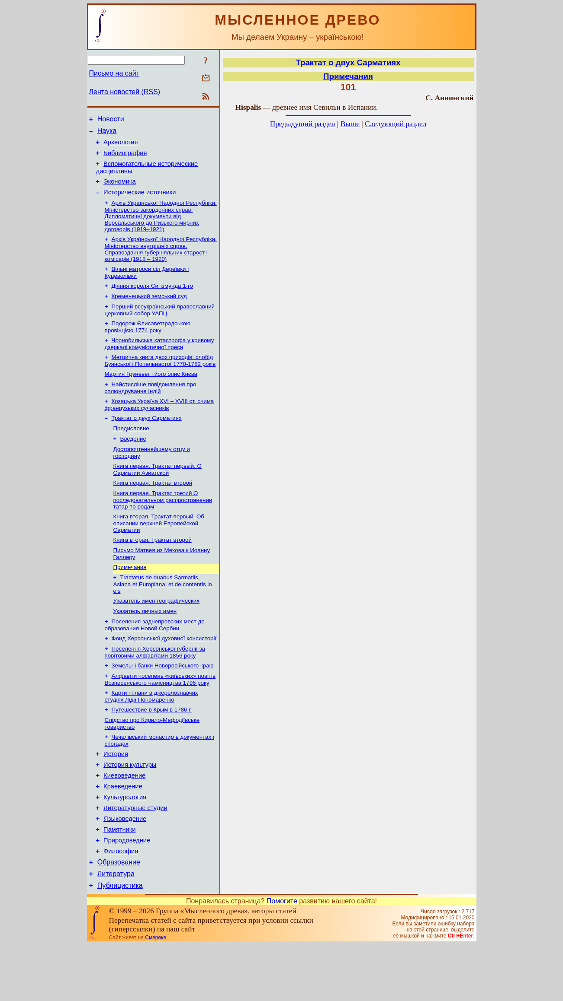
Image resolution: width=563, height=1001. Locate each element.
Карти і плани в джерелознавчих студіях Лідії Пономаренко (151, 733)
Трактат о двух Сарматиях (147, 438)
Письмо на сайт (114, 73)
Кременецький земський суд (149, 309)
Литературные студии (135, 855)
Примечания (130, 596)
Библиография (125, 158)
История (115, 794)
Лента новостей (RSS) (125, 91)
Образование (118, 915)
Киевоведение (124, 818)
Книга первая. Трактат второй (153, 507)
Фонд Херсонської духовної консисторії (164, 671)
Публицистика (120, 941)
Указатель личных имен (145, 642)
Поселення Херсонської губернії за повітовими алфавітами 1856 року (155, 686)
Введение (133, 461)
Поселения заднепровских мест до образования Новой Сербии (155, 657)
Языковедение (124, 867)
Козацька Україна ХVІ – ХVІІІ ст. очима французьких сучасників (159, 424)
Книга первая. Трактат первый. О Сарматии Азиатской (157, 493)
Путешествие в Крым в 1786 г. (152, 747)
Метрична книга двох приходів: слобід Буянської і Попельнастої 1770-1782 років (160, 377)
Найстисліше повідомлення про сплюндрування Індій (150, 406)
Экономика (119, 189)
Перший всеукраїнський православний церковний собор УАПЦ (160, 324)
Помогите (282, 957)
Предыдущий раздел (302, 124)
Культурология (124, 842)
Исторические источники (139, 201)
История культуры (129, 806)
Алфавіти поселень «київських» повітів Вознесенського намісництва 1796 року (160, 715)
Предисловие (131, 449)
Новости (110, 120)
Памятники (119, 879)
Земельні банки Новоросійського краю (163, 700)
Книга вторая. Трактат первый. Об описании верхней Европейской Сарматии (159, 549)
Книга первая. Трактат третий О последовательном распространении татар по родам (162, 525)
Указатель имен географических (156, 631)
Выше (350, 124)
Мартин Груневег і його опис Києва (151, 391)
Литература (116, 928)
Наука (107, 133)
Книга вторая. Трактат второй (152, 567)
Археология (120, 146)
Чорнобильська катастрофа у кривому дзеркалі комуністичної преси (159, 359)
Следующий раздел (395, 124)
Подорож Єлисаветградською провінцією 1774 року (148, 342)
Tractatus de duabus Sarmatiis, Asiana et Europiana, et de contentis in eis (162, 614)
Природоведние (126, 891)
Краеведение (122, 830)
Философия (120, 903)
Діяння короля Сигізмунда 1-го (152, 298)
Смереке (155, 994)
